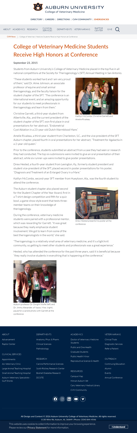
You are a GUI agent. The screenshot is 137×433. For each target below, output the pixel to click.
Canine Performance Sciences (49, 364)
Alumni (108, 368)
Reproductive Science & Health (85, 361)
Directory (36, 19)
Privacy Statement (37, 427)
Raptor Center (99, 29)
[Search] (117, 29)
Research (32, 29)
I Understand (118, 426)
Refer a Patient (111, 348)
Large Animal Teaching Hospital (16, 368)
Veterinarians (82, 29)
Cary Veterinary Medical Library (85, 385)
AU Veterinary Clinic (11, 364)
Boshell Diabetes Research (48, 373)
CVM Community (82, 19)
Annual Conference (113, 377)
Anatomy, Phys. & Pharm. (47, 339)
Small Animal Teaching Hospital (16, 373)
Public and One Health (81, 347)
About (6, 29)
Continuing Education (115, 364)
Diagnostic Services (114, 344)
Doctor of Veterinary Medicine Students (85, 341)
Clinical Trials (111, 339)
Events (108, 373)
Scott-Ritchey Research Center (50, 368)
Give (109, 29)
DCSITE (40, 377)
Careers (49, 19)
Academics (19, 29)
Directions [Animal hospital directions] (63, 19)
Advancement (8, 339)
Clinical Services (47, 29)
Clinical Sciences (43, 344)
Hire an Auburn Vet (79, 380)
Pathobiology (42, 348)
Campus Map (77, 376)
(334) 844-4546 (88, 419)
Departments (64, 29)
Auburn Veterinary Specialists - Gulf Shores (16, 379)
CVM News (11, 37)
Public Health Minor (80, 356)
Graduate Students (79, 351)
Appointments (8, 359)
